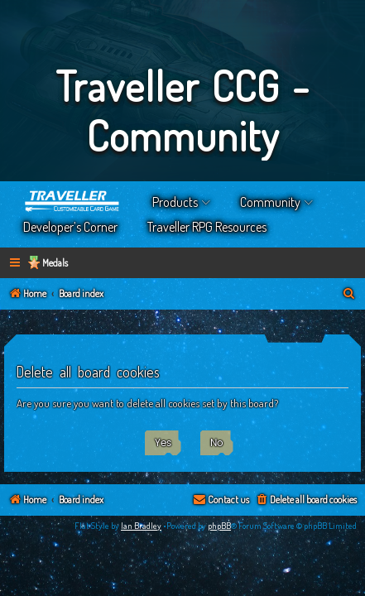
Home (72, 202)
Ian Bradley (141, 540)
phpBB (219, 540)
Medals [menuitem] (55, 263)
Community (270, 202)
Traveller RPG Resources (207, 227)
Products (175, 202)
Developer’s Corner (70, 227)
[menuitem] (88, 258)
